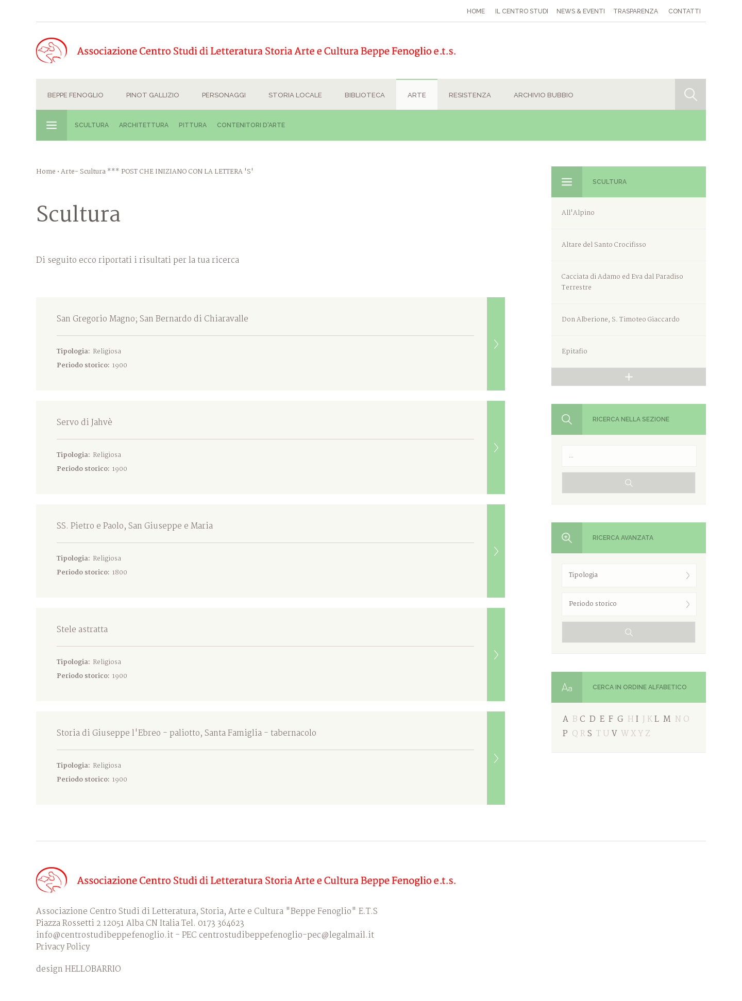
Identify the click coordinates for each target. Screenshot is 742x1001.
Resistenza (470, 95)
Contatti (684, 11)
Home (476, 11)
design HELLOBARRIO (78, 969)
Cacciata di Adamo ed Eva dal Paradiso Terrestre (622, 282)
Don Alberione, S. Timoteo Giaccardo (621, 319)
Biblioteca (365, 95)
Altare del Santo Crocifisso (604, 245)
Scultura (92, 125)
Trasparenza (635, 11)
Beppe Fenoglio (75, 95)
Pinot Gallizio (152, 95)
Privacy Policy (63, 947)
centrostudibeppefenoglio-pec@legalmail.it (286, 935)
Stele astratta (281, 654)
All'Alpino (578, 213)
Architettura (143, 125)
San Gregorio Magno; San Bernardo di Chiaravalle (281, 344)
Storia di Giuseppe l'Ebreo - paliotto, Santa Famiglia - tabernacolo (281, 758)
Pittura (193, 125)
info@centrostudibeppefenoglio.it (104, 935)
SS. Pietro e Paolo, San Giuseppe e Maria (281, 551)
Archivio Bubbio (544, 95)
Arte (417, 95)
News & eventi (580, 11)
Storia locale (295, 95)
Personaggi (224, 95)
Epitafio (574, 351)
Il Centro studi (521, 11)
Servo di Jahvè (281, 447)
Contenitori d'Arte (251, 125)
